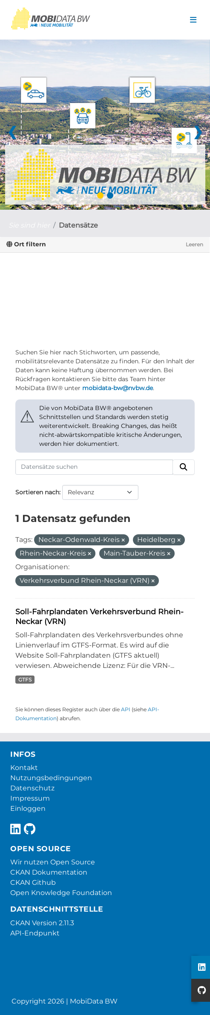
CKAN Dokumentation (48, 872)
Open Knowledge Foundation (61, 893)
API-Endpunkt (35, 933)
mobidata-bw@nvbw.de (117, 388)
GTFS (25, 679)
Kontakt (24, 768)
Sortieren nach (37, 492)
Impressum (30, 798)
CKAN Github (33, 882)
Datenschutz (32, 788)
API (125, 709)
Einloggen (28, 808)
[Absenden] (184, 467)
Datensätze (78, 225)
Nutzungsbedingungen (51, 778)
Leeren (194, 244)
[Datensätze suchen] (94, 467)
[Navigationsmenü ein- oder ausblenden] (193, 20)
